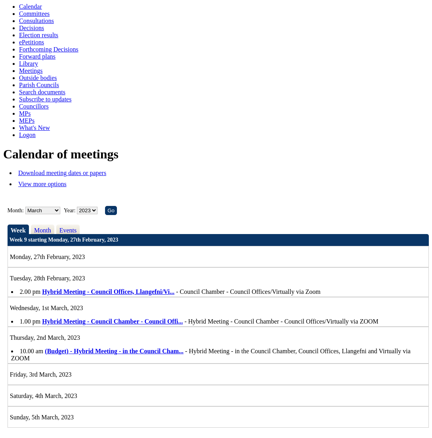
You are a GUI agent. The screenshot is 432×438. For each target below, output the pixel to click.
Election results (38, 35)
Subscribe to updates (45, 99)
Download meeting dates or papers (62, 172)
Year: (70, 210)
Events (68, 230)
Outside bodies (38, 77)
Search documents (42, 92)
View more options (42, 184)
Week (18, 230)
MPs (25, 113)
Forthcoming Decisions (48, 49)
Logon (27, 134)
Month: (16, 210)
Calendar (30, 6)
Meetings (31, 70)
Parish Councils (39, 85)
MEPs (26, 120)
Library (28, 63)
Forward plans (37, 56)
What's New (34, 127)
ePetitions (31, 42)
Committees (34, 13)
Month (42, 230)
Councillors (34, 106)
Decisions (31, 28)
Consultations (36, 20)
